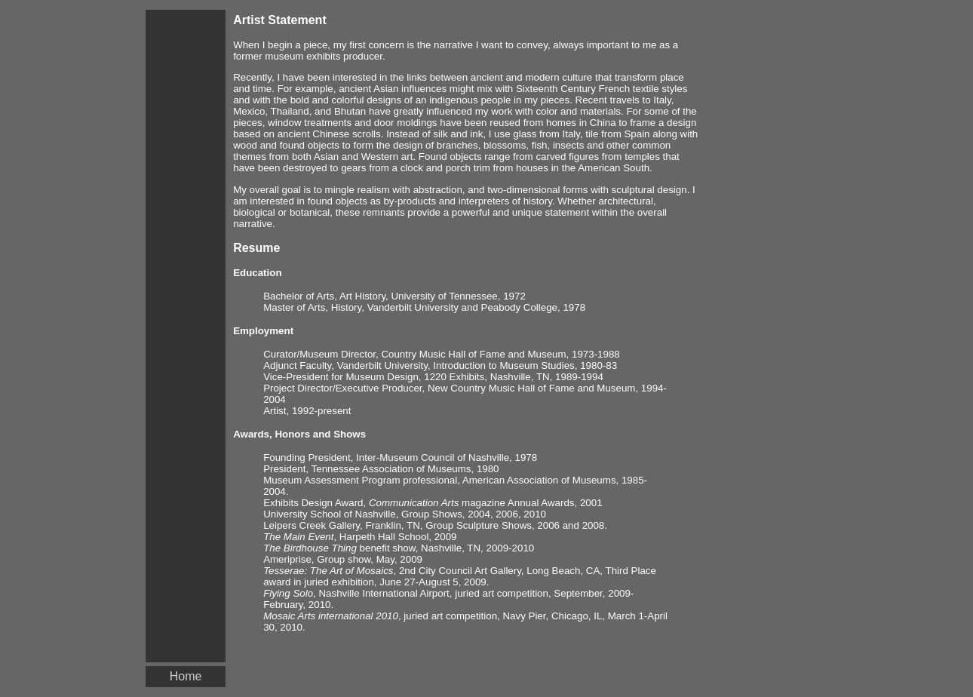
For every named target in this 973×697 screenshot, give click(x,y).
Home (186, 676)
